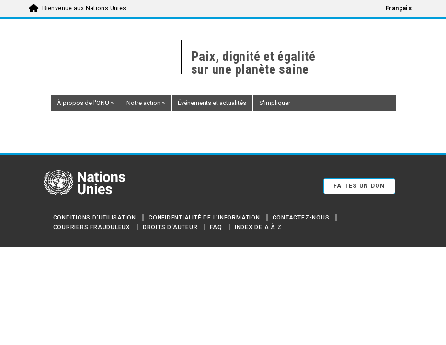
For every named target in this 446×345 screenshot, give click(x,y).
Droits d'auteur (170, 227)
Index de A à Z (258, 227)
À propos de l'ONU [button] (85, 102)
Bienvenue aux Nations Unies (84, 8)
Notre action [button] (145, 102)
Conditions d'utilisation (94, 217)
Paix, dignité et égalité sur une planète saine (253, 63)
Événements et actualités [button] (212, 102)
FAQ (216, 227)
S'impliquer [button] (274, 102)
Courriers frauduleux (91, 227)
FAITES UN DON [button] (359, 186)
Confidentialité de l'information (204, 217)
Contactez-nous (301, 217)
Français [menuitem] (399, 8)
